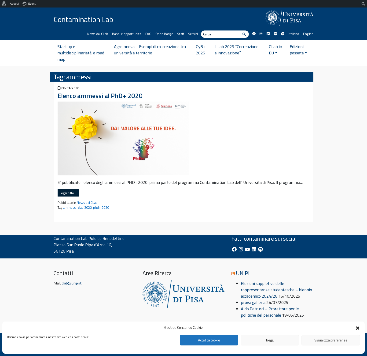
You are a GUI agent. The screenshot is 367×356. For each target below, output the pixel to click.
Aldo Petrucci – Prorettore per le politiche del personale (270, 312)
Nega (270, 340)
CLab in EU (275, 49)
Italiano (294, 33)
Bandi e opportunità (126, 33)
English (308, 33)
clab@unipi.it (72, 283)
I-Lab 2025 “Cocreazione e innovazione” (236, 49)
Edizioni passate (298, 49)
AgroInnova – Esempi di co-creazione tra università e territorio (150, 49)
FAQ (148, 33)
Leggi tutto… (68, 192)
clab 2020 (85, 207)
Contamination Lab (83, 19)
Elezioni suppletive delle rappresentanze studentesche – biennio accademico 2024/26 (276, 289)
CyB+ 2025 (200, 49)
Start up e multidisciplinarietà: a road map (80, 52)
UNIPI (243, 273)
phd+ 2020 (101, 207)
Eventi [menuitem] (29, 3)
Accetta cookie (209, 340)
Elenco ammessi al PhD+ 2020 (100, 96)
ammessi (70, 207)
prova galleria (253, 302)
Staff (180, 33)
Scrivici (193, 33)
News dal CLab (97, 33)
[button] (357, 327)
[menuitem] (4, 4)
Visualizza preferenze (330, 340)
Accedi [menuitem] (14, 3)
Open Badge (164, 33)
